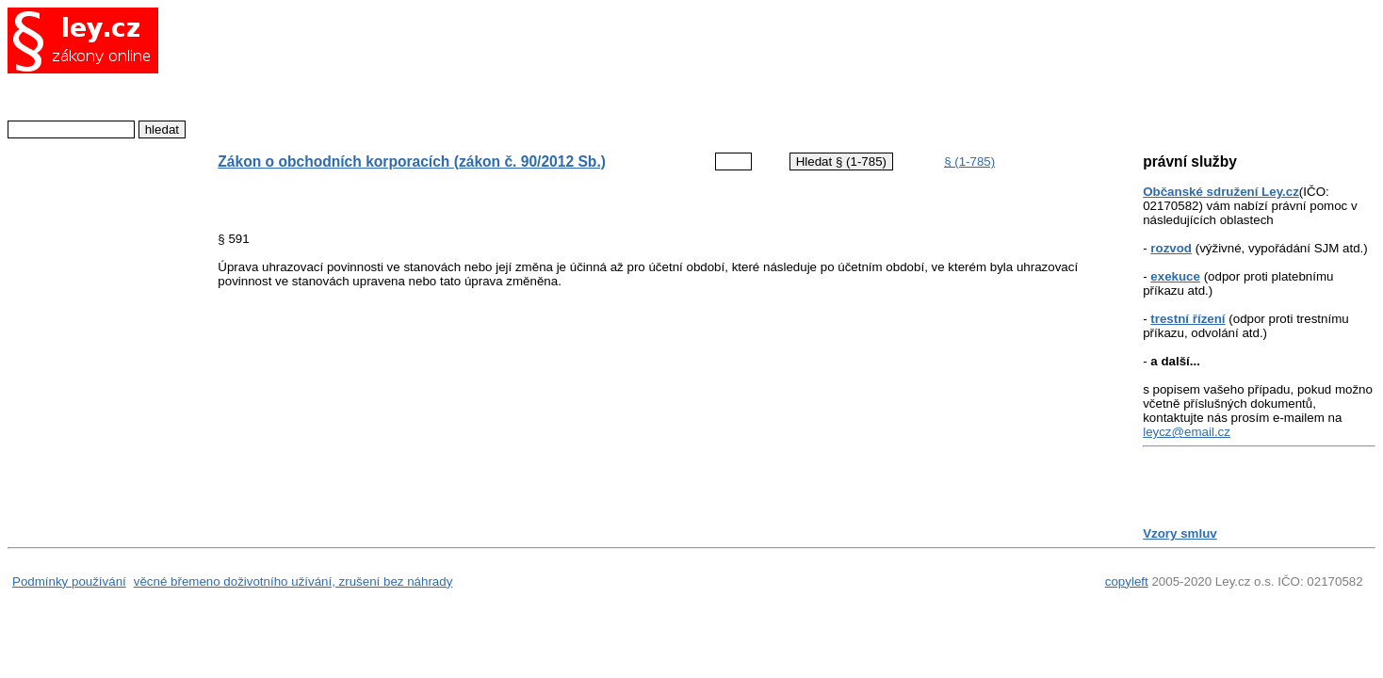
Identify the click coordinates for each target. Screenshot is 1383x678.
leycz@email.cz (1186, 432)
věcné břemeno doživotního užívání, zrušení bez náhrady (293, 581)
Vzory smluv (1180, 533)
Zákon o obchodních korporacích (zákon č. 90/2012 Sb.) (412, 161)
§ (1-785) (969, 161)
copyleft (1126, 581)
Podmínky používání (69, 581)
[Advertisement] (644, 70)
